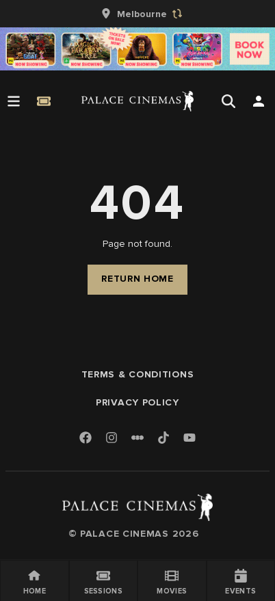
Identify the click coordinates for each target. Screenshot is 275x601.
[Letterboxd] (137, 437)
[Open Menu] (13, 101)
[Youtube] (189, 438)
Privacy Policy (137, 402)
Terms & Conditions (137, 374)
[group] (137, 13)
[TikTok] (163, 437)
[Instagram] (111, 438)
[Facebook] (85, 438)
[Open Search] (228, 101)
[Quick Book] (43, 101)
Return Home (137, 278)
